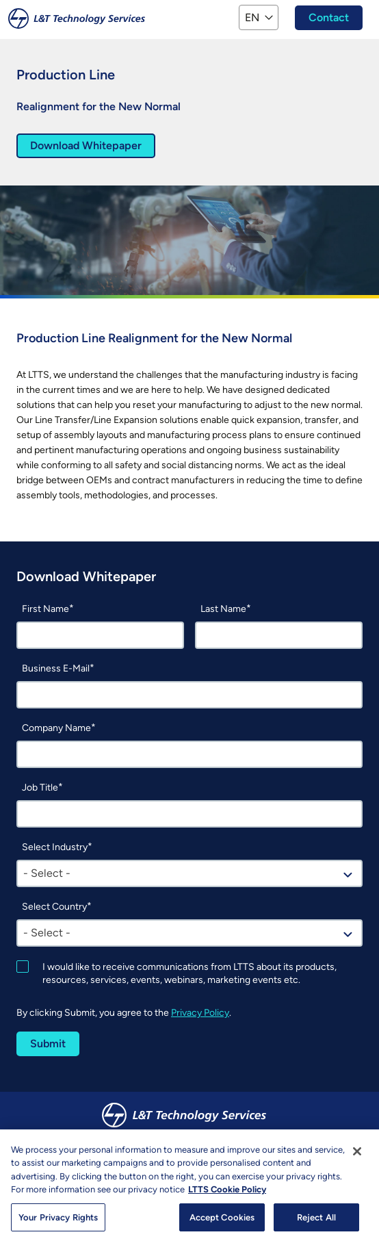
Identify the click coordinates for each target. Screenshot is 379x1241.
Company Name (56, 728)
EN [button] (252, 17)
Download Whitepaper (86, 145)
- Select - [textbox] (46, 873)
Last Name (223, 609)
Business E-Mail (56, 668)
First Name (45, 609)
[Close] (357, 1162)
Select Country (54, 906)
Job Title (40, 787)
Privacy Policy (200, 1013)
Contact (329, 17)
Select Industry (55, 847)
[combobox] (189, 873)
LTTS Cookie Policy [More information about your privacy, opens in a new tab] (227, 1201)
